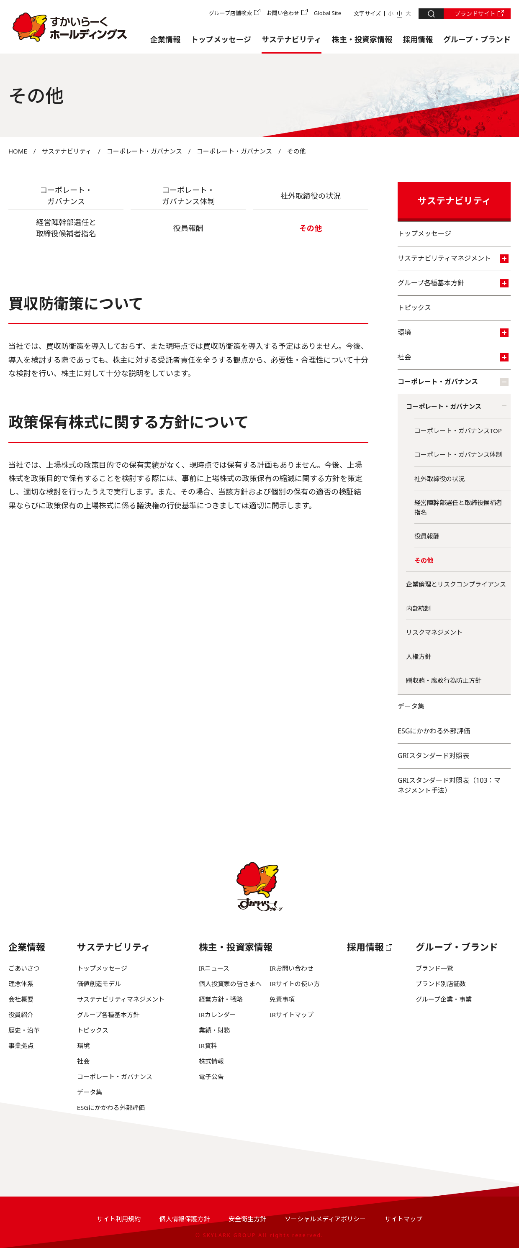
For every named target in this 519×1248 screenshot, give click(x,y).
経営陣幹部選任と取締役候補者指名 (458, 507)
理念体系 (20, 983)
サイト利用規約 (119, 1219)
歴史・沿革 (24, 1030)
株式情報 (211, 1061)
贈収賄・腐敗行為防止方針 (443, 680)
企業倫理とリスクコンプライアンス (456, 584)
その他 (423, 560)
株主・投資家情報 (362, 39)
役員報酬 (188, 228)
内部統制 (418, 608)
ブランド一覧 (434, 968)
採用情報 (418, 39)
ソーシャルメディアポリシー (325, 1219)
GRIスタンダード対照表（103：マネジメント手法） (449, 785)
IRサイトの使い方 (294, 983)
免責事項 (282, 999)
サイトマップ (403, 1219)
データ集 (411, 706)
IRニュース (214, 968)
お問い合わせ (283, 13)
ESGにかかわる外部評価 (434, 730)
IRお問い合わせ (291, 968)
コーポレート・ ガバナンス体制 (188, 195)
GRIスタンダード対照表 (433, 755)
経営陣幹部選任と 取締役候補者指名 (66, 227)
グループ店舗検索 (230, 13)
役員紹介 (20, 1014)
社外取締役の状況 (310, 196)
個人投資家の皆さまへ (230, 983)
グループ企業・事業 (444, 999)
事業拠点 (20, 1045)
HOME (17, 151)
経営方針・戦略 (221, 999)
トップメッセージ (221, 39)
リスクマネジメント (434, 632)
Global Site (327, 13)
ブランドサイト (475, 14)
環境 (453, 332)
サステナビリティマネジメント (453, 258)
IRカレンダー (217, 1014)
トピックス (414, 307)
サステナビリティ (291, 39)
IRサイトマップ (291, 1014)
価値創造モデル (99, 983)
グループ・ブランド (477, 39)
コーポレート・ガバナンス (144, 151)
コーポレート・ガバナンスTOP (458, 430)
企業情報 (165, 39)
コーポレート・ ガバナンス (66, 195)
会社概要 (20, 999)
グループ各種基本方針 (453, 282)
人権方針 (418, 656)
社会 (453, 356)
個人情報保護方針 (184, 1219)
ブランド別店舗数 (441, 983)
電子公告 (211, 1076)
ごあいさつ (24, 968)
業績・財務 (214, 1030)
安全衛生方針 (247, 1219)
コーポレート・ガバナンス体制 (458, 454)
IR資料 (208, 1045)
